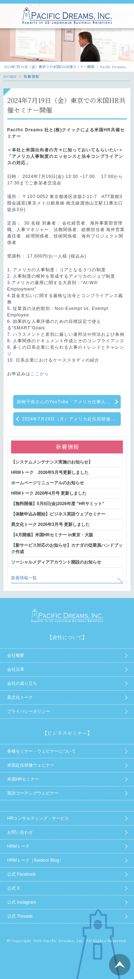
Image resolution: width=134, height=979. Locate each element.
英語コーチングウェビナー (33, 793)
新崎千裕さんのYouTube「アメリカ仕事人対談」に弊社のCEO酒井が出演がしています (69, 401)
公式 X (13, 888)
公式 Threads (20, 916)
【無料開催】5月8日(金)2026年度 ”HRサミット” (57, 503)
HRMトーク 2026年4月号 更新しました (48, 493)
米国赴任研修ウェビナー (30, 765)
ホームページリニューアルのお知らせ (47, 482)
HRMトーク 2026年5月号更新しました (50, 472)
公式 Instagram (21, 902)
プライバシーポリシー (28, 711)
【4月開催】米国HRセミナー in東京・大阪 (52, 534)
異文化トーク (20, 697)
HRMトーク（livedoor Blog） (35, 860)
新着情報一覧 (24, 577)
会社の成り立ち (22, 683)
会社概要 (15, 655)
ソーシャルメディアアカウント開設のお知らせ (56, 562)
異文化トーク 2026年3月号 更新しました (50, 524)
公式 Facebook (21, 874)
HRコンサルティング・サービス (38, 818)
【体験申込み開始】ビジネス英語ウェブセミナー (58, 514)
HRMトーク (18, 846)
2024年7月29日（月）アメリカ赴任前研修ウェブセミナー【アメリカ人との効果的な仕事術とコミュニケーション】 (71, 419)
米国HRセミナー (23, 779)
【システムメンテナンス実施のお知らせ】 (52, 462)
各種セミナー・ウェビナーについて (41, 751)
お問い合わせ (20, 832)
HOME (10, 76)
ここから (39, 373)
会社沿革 (15, 669)
